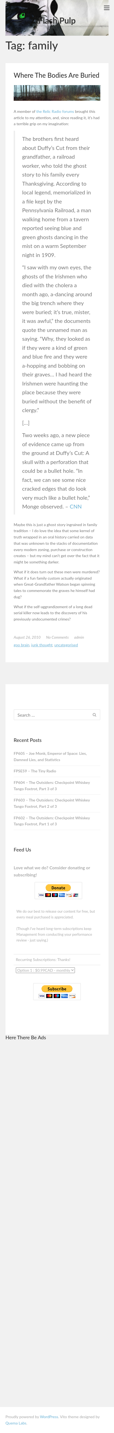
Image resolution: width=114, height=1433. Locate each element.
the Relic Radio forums (55, 111)
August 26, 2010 (27, 637)
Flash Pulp (57, 20)
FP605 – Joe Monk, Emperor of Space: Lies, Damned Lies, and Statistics (50, 756)
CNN (76, 506)
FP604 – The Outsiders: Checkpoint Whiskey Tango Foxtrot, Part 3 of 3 (52, 785)
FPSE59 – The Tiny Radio (35, 771)
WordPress (49, 1416)
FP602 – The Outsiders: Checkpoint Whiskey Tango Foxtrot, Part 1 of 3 (52, 820)
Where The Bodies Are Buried (56, 75)
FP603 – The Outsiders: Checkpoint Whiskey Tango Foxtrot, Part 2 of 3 (52, 803)
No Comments (57, 637)
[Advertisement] (57, 1128)
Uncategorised (66, 645)
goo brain (22, 645)
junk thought (41, 645)
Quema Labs (15, 1423)
